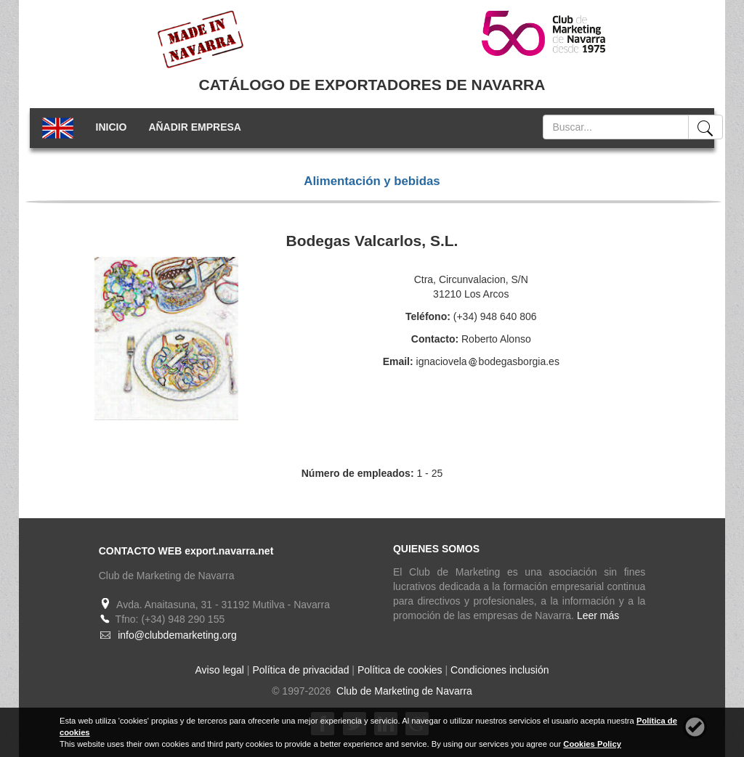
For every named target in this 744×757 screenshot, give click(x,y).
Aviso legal (219, 670)
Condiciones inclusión (499, 670)
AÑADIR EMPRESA (194, 127)
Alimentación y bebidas (372, 181)
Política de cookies (399, 670)
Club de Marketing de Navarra (402, 691)
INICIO (111, 127)
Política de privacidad (300, 670)
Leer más (598, 615)
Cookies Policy (592, 744)
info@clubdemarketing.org (177, 635)
